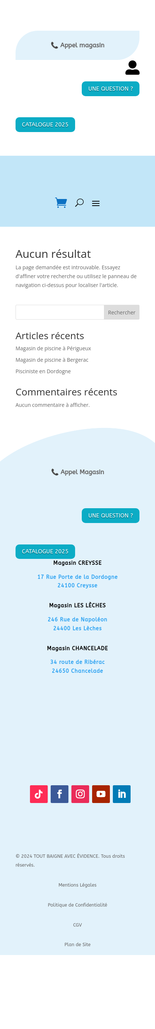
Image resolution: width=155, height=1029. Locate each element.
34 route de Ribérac (77, 662)
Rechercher (121, 312)
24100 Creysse (77, 586)
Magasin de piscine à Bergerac (52, 359)
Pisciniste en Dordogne (43, 371)
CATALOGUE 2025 (45, 124)
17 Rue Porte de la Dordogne (77, 577)
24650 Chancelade (77, 671)
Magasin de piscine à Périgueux (53, 348)
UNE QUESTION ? (110, 88)
